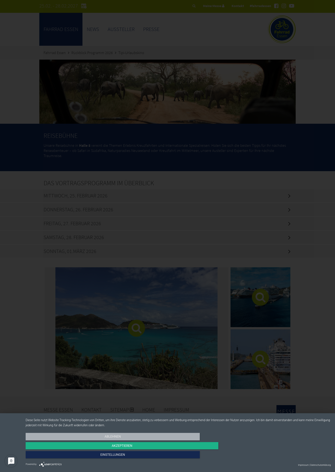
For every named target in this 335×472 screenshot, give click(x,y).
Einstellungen (285, 456)
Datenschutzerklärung (320, 465)
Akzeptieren (178, 456)
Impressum (303, 465)
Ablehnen (71, 456)
